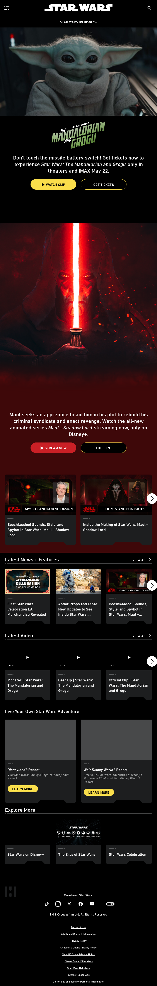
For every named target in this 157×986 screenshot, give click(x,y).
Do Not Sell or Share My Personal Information (78, 981)
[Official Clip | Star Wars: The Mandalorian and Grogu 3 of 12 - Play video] (129, 657)
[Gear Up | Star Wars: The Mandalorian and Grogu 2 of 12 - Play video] (78, 657)
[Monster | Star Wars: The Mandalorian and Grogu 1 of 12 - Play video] (27, 657)
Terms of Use (78, 926)
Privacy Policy (79, 940)
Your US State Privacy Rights (78, 953)
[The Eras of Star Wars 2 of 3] (78, 831)
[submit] (149, 8)
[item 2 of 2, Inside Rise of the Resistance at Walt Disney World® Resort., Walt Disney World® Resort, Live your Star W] (116, 740)
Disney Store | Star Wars (79, 960)
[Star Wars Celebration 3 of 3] (129, 831)
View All (140, 560)
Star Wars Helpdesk (78, 967)
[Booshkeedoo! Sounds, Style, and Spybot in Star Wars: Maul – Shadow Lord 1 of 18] (40, 495)
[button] (103, 184)
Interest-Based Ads (79, 974)
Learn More (22, 789)
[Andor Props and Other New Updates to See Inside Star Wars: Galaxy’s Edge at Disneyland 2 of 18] (78, 581)
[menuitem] (7, 8)
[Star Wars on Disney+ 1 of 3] (27, 831)
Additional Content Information (78, 933)
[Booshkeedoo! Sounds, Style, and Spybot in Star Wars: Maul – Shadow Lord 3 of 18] (129, 581)
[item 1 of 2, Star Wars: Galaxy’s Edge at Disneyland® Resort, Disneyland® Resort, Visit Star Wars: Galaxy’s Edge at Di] (40, 740)
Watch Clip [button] (53, 185)
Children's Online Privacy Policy (78, 946)
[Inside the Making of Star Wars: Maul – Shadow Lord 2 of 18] (116, 495)
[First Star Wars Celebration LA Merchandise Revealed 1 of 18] (27, 581)
